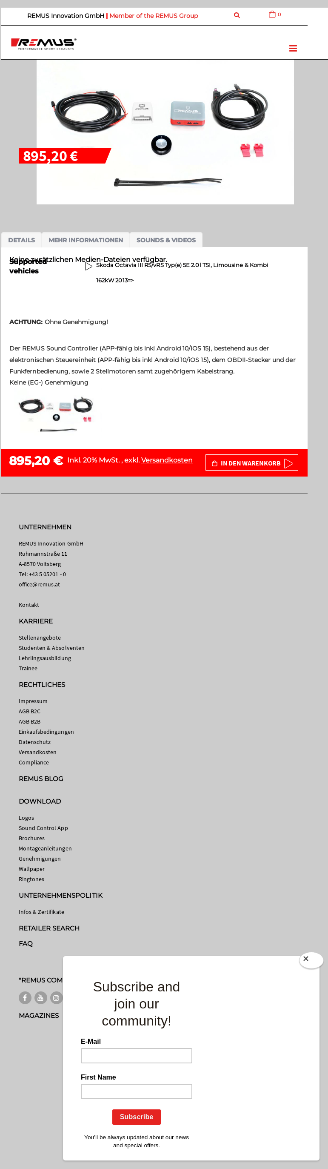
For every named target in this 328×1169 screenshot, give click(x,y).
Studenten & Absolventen (52, 648)
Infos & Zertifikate (41, 912)
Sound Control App (43, 828)
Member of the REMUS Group (153, 16)
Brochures (32, 838)
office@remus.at (39, 584)
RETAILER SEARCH (49, 928)
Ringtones (32, 879)
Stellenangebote (40, 637)
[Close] (311, 960)
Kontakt (29, 605)
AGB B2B (29, 721)
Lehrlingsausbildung (45, 658)
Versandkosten (167, 460)
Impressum (33, 701)
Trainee (28, 668)
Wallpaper (32, 869)
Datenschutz (35, 742)
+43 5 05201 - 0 (47, 574)
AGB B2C (29, 711)
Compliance (34, 762)
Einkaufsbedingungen (46, 731)
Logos (26, 817)
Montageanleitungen (45, 848)
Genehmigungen (40, 858)
